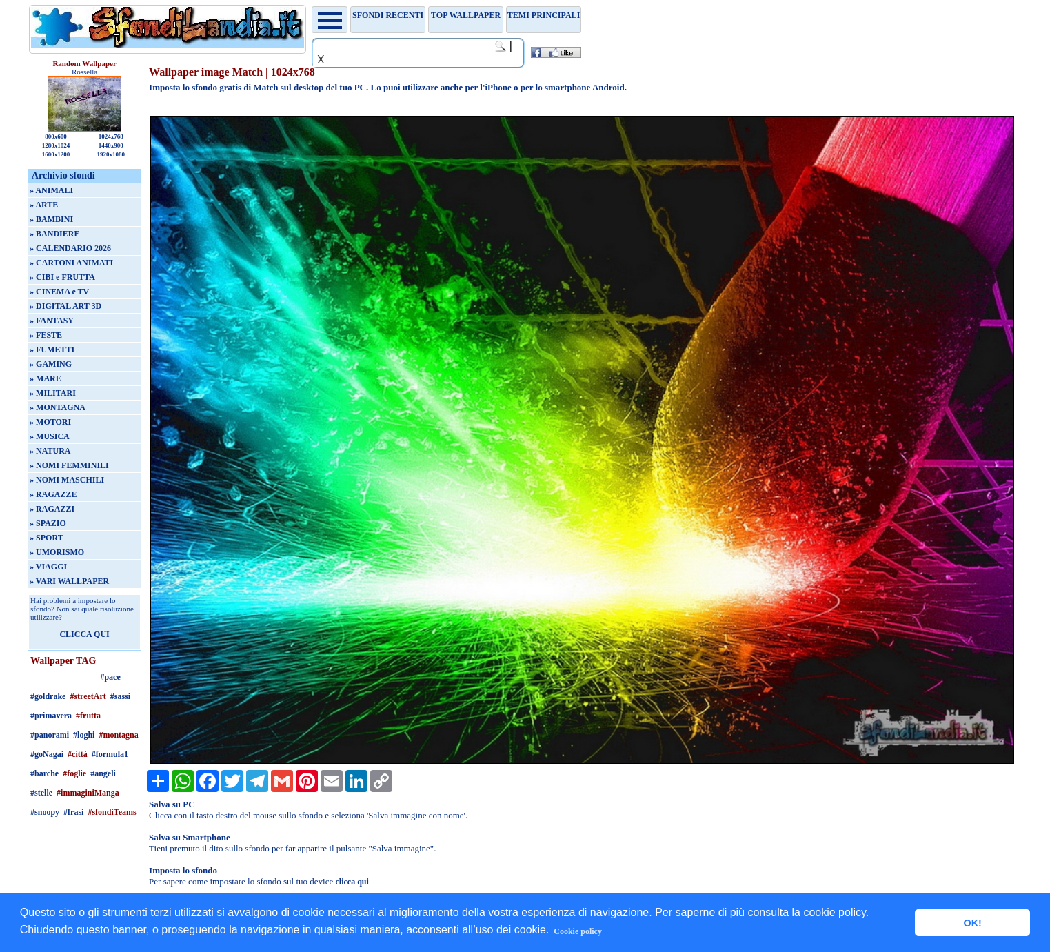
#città (78, 754)
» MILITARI (53, 393)
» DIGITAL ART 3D (65, 306)
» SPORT (46, 538)
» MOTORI (50, 422)
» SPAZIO (48, 523)
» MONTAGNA (57, 407)
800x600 (56, 136)
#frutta (88, 715)
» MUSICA (50, 436)
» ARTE (44, 205)
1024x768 (111, 136)
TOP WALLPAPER (466, 15)
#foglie (74, 773)
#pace (110, 677)
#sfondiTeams (112, 812)
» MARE (45, 378)
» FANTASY (52, 320)
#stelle (41, 793)
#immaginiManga (88, 793)
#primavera (51, 715)
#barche (44, 773)
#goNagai (46, 754)
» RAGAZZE (53, 494)
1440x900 (111, 145)
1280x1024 (56, 145)
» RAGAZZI (52, 509)
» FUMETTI (52, 349)
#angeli (103, 773)
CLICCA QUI (84, 634)
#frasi (73, 812)
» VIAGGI (48, 566)
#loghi (83, 735)
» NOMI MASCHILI (67, 480)
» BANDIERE (54, 234)
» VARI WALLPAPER (69, 581)
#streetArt (87, 696)
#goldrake (47, 696)
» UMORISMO (57, 552)
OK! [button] (972, 923)
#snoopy (44, 812)
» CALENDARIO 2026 (70, 248)
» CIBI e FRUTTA (62, 277)
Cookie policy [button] (578, 931)
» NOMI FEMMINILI (69, 465)
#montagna (118, 735)
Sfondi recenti (387, 15)
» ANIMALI (51, 190)
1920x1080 (111, 154)
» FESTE (46, 335)
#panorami (49, 735)
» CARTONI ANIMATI (71, 262)
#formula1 (110, 754)
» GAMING (51, 364)
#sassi (120, 696)
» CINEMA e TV (59, 291)
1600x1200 (56, 154)
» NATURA (50, 451)
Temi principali (543, 15)
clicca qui (351, 882)
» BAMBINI (51, 219)
